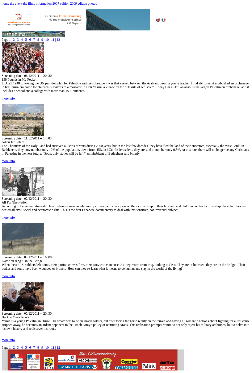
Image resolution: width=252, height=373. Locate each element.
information (44, 3)
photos (92, 3)
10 (47, 39)
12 (58, 39)
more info (8, 98)
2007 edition (60, 3)
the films (29, 3)
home (5, 3)
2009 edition (78, 3)
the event (16, 3)
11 (52, 39)
